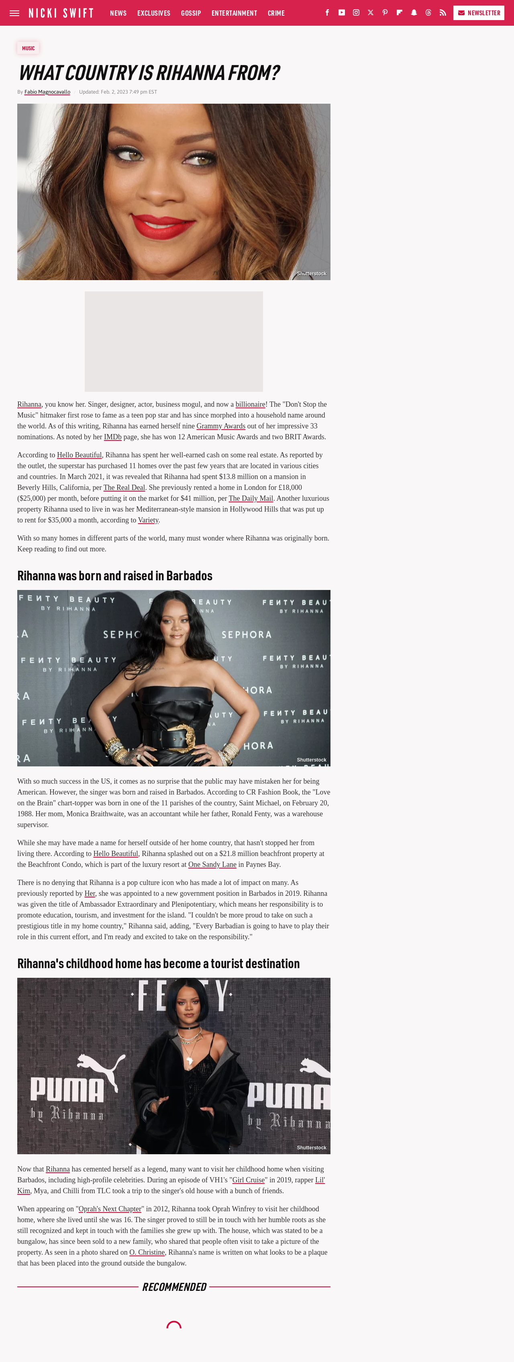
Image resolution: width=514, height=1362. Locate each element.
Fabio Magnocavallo (47, 92)
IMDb (113, 437)
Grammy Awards (220, 426)
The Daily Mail (251, 498)
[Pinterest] (385, 14)
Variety (148, 520)
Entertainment (234, 12)
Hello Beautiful (79, 455)
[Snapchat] (414, 14)
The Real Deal (124, 487)
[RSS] (443, 14)
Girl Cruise (249, 1180)
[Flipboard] (400, 14)
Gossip (191, 12)
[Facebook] (327, 14)
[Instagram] (356, 14)
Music (28, 47)
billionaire (250, 404)
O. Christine (147, 1252)
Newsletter (478, 12)
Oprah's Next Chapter (110, 1209)
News (118, 12)
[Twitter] (371, 14)
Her (89, 893)
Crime (276, 12)
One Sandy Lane (212, 864)
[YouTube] (342, 14)
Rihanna (29, 404)
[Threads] (428, 14)
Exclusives (154, 12)
